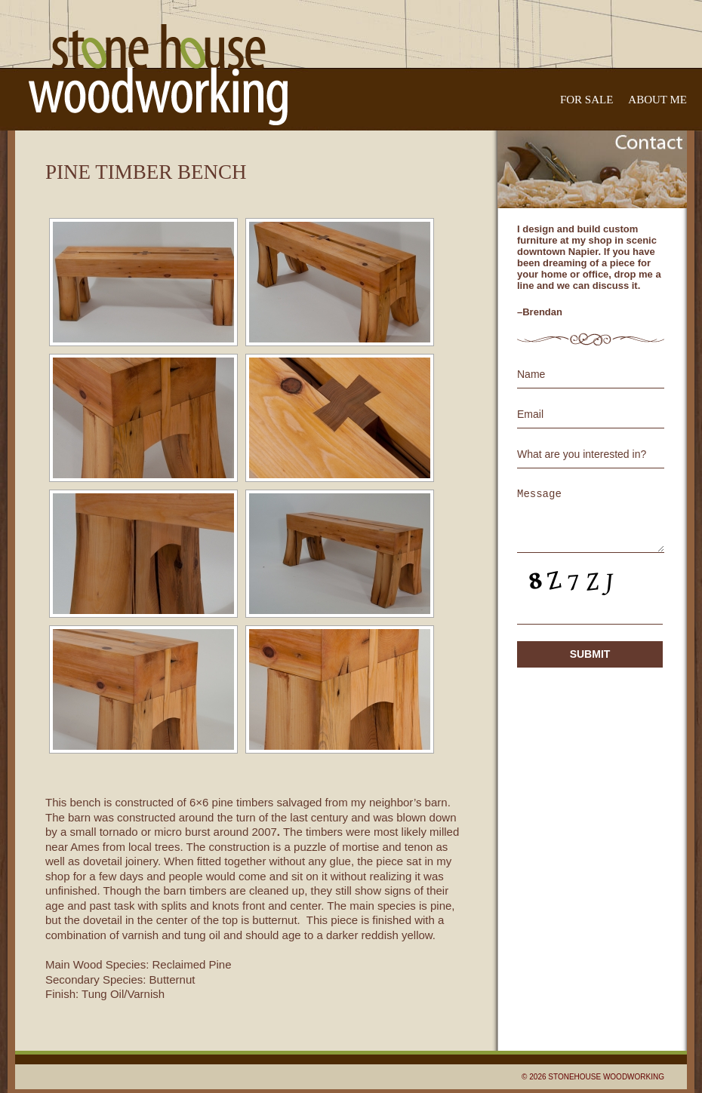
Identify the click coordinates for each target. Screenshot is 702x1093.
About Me (657, 100)
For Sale (586, 100)
